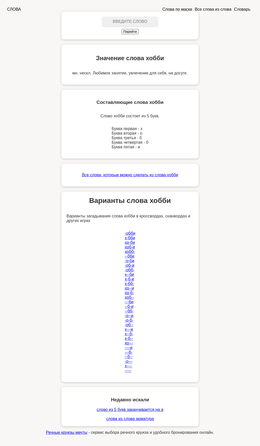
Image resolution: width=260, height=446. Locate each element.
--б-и (129, 306)
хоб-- (129, 297)
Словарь (242, 9)
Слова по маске (177, 9)
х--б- (129, 334)
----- (128, 370)
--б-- (128, 357)
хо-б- (129, 293)
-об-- (129, 325)
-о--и (129, 315)
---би (129, 302)
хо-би (130, 242)
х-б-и (129, 279)
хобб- (130, 251)
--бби (129, 256)
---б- (128, 352)
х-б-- (129, 338)
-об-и (129, 265)
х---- (128, 366)
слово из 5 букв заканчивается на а (130, 409)
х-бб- (129, 283)
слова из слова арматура (130, 419)
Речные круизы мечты (66, 432)
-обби (130, 233)
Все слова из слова (213, 9)
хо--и (129, 288)
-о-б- (129, 320)
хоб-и (130, 247)
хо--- (129, 343)
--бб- (129, 311)
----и (128, 347)
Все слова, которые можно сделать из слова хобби (130, 175)
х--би (129, 274)
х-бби (130, 238)
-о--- (128, 361)
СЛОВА (14, 9)
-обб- (129, 270)
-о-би (129, 261)
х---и (129, 329)
